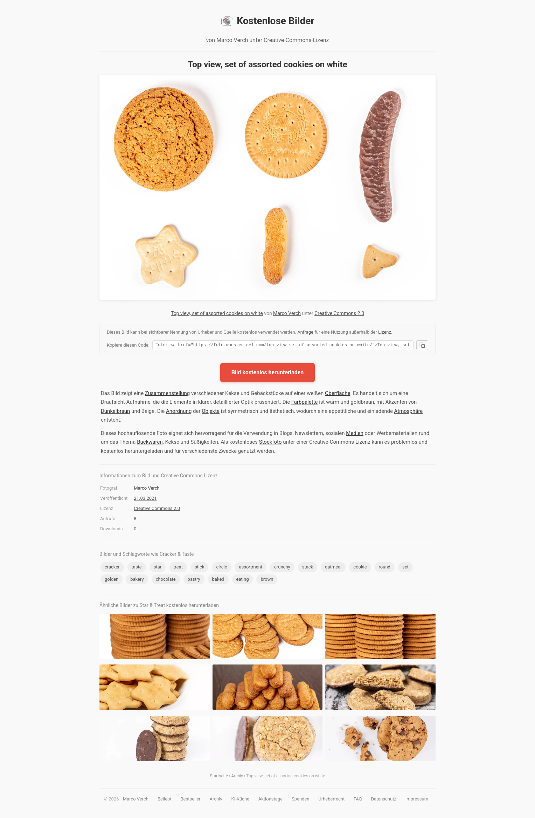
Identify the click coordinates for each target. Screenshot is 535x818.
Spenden (301, 800)
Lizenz (384, 332)
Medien (354, 434)
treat (178, 568)
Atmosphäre (408, 412)
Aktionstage (270, 800)
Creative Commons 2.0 (339, 313)
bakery (137, 580)
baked (218, 580)
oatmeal (333, 568)
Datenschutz (383, 800)
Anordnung (179, 412)
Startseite (219, 777)
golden (111, 580)
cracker (112, 568)
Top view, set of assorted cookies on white (217, 313)
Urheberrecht (331, 800)
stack (307, 568)
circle (221, 568)
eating (242, 580)
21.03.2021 (145, 499)
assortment (250, 568)
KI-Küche (240, 800)
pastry (194, 580)
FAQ (358, 800)
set (405, 568)
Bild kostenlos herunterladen (267, 373)
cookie (360, 568)
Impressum (416, 800)
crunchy (282, 568)
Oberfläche (337, 394)
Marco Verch (287, 313)
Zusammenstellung (167, 394)
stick (199, 568)
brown (266, 580)
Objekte (211, 412)
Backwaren (150, 443)
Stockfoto (270, 443)
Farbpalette (304, 403)
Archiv (237, 777)
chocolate (166, 580)
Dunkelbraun (115, 412)
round (384, 568)
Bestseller (191, 800)
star (157, 568)
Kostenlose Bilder (267, 21)
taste (137, 568)
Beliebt (165, 800)
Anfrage (305, 332)
